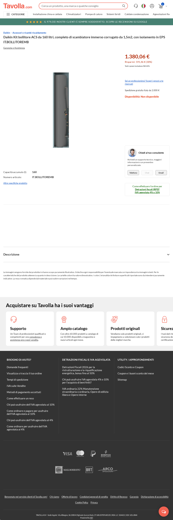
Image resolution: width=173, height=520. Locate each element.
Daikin (6, 32)
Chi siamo (54, 496)
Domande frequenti (17, 367)
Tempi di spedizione (17, 379)
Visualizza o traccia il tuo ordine (24, 373)
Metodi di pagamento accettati (24, 392)
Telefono (133, 172)
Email (161, 172)
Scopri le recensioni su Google (86, 21)
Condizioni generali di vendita (94, 496)
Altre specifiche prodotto (15, 183)
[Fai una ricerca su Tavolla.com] (83, 6)
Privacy (94, 502)
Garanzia (134, 496)
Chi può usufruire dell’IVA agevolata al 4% (30, 420)
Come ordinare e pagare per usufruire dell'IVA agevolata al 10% (27, 412)
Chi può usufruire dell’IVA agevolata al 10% (31, 404)
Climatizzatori (73, 14)
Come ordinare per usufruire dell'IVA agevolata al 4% (27, 428)
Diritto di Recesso (118, 496)
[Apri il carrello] (162, 6)
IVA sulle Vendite (16, 385)
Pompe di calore (93, 14)
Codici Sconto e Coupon (130, 367)
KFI (91, 518)
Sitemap (122, 379)
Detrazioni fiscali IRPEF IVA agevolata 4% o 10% (147, 191)
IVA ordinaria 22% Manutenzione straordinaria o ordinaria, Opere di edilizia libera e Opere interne (85, 391)
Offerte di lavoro (69, 496)
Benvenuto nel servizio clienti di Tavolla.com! (26, 496)
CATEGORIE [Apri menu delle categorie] (18, 14)
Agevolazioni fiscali (163, 14)
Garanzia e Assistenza (14, 48)
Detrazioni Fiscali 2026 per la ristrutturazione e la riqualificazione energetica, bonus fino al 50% (82, 370)
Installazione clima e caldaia (47, 14)
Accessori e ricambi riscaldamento (29, 32)
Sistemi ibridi (113, 14)
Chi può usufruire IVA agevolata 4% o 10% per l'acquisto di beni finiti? (85, 381)
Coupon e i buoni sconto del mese (136, 373)
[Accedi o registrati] (151, 6)
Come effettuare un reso (20, 398)
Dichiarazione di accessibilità (154, 496)
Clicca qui (149, 22)
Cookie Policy (81, 502)
